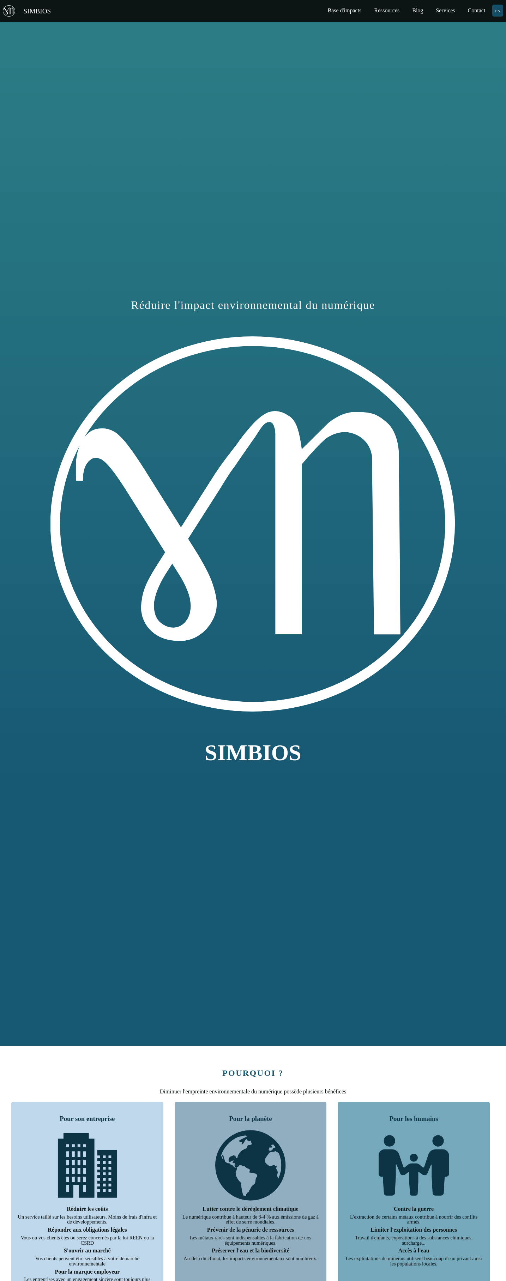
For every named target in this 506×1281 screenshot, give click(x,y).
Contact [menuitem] (477, 10)
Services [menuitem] (445, 10)
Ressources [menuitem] (386, 10)
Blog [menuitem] (417, 10)
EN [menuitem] (497, 10)
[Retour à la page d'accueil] (30, 11)
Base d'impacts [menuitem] (345, 10)
